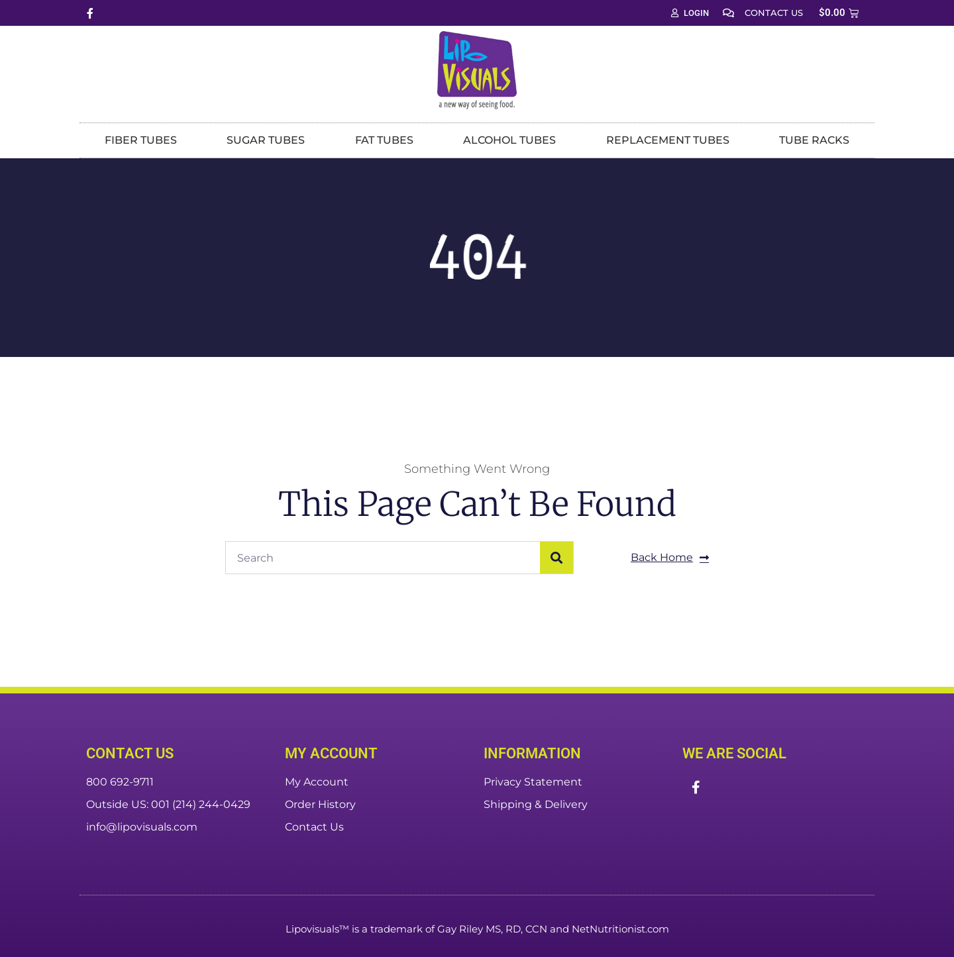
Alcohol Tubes (509, 140)
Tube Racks (814, 140)
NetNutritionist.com (620, 929)
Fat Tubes (384, 140)
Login (690, 13)
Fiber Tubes (141, 140)
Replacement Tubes (667, 140)
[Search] (556, 558)
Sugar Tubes (266, 140)
